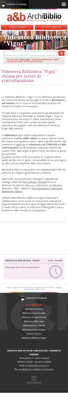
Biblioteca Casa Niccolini (34, 313)
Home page (24, 59)
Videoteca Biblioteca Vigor (34, 338)
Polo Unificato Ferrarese (34, 182)
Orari (51, 260)
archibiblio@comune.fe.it (37, 365)
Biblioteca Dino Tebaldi (34, 325)
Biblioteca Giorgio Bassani (34, 317)
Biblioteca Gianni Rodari (34, 330)
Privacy (34, 377)
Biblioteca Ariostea (34, 309)
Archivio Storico (34, 334)
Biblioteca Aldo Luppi (34, 321)
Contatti (59, 260)
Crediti (34, 380)
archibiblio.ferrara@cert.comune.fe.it (36, 369)
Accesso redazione (34, 382)
